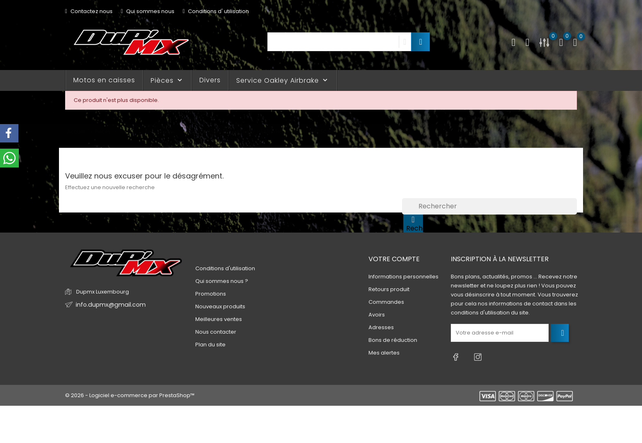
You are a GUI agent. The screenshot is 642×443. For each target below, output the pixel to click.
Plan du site (210, 344)
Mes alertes (384, 353)
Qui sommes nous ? (221, 281)
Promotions (210, 294)
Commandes (386, 302)
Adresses (381, 327)
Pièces (167, 80)
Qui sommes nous (147, 11)
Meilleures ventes (218, 319)
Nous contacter (215, 332)
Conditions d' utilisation (216, 11)
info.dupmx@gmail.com (107, 305)
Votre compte (394, 259)
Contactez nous (89, 11)
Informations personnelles (403, 276)
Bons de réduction (392, 340)
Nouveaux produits (220, 306)
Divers (210, 80)
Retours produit (388, 289)
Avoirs (376, 315)
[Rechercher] (489, 206)
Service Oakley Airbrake (282, 80)
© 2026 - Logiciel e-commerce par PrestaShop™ (129, 392)
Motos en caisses (104, 80)
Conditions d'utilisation (225, 268)
